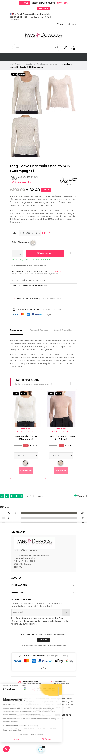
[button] (6, 749)
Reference (16, 177)
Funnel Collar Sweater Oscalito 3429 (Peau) (69, 437)
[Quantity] (17, 253)
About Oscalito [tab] (63, 330)
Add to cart (44, 253)
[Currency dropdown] (61, 24)
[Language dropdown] (72, 24)
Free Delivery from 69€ (39, 17)
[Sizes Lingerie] (30, 233)
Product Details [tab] (39, 330)
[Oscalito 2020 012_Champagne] (33, 242)
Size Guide (47, 233)
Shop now (43, 9)
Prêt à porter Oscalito (21, 182)
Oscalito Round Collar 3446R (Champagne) (34, 437)
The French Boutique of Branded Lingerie (29, 14)
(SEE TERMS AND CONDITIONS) (50, 299)
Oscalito (33, 429)
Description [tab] (16, 330)
